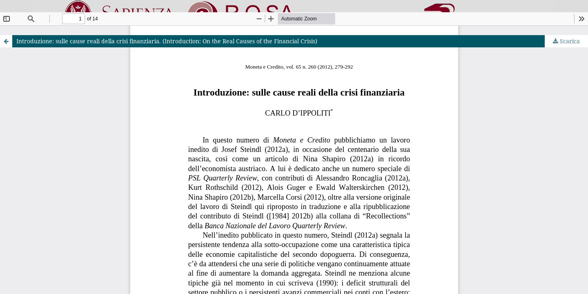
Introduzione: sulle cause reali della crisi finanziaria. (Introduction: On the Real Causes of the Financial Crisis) (166, 41)
